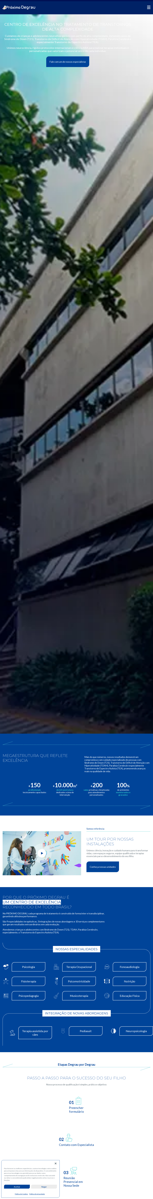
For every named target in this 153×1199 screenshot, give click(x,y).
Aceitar (17, 1187)
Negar (44, 1187)
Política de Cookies (21, 1194)
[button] (55, 1163)
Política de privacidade (37, 1194)
